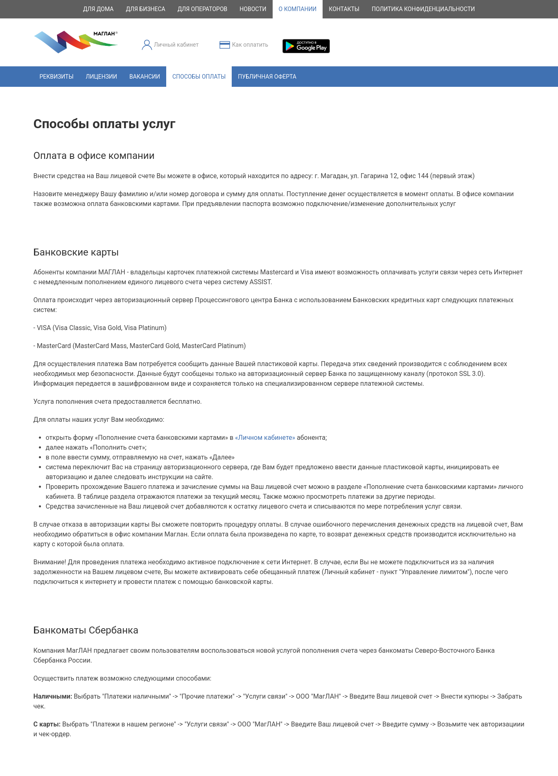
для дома (98, 9)
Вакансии (144, 76)
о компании (298, 9)
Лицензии (101, 76)
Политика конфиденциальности (423, 9)
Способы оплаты (199, 76)
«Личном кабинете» (265, 437)
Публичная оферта (267, 76)
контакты (344, 9)
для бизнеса (145, 9)
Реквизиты (57, 76)
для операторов (203, 9)
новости (252, 9)
